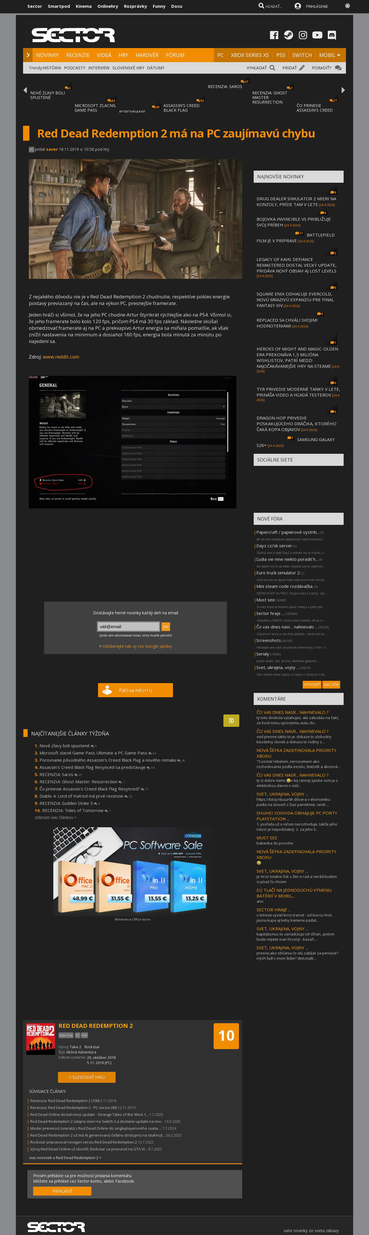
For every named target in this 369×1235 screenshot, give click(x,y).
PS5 (280, 55)
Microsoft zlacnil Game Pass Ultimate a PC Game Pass (97, 753)
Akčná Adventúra (81, 1052)
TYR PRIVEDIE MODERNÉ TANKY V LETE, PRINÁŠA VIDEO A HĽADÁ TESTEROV (298, 392)
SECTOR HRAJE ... (274, 909)
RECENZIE (78, 55)
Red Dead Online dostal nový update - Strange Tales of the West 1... (89, 1114)
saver (52, 149)
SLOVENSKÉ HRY (128, 67)
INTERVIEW (99, 67)
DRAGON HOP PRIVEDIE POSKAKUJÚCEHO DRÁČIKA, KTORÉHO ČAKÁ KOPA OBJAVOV (296, 423)
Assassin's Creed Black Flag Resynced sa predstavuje (97, 767)
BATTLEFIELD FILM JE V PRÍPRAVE (296, 237)
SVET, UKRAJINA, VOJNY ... (282, 794)
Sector (34, 6)
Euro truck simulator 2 (278, 572)
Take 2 (75, 1046)
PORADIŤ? (321, 67)
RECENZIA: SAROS (225, 86)
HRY (123, 55)
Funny (159, 6)
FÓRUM (175, 55)
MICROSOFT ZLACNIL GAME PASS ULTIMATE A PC (95, 110)
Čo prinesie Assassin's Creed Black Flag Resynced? (94, 789)
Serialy (262, 654)
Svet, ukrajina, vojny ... (277, 667)
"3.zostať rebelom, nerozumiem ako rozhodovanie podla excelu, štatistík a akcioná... (298, 764)
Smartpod (59, 6)
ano (260, 901)
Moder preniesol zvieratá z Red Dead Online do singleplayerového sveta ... (95, 1128)
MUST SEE (267, 838)
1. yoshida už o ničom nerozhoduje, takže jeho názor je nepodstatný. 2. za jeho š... (297, 827)
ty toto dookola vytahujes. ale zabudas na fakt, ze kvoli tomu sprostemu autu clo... (298, 720)
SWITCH (302, 55)
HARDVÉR (147, 55)
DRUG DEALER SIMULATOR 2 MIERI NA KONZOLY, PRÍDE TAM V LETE (296, 201)
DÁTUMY (155, 67)
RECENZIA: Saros (60, 774)
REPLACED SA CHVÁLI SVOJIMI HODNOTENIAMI (287, 323)
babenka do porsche (275, 843)
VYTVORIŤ (312, 684)
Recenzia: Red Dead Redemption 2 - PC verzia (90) (73, 1107)
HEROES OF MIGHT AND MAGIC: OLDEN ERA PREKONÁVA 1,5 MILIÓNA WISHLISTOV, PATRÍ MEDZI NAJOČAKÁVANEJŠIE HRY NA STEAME (297, 357)
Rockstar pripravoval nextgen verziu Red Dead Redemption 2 (83, 1142)
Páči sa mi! (135, 690)
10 (226, 1035)
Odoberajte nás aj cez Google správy (137, 646)
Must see (265, 600)
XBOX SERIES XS (250, 55)
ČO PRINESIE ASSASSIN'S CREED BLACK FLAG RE (315, 110)
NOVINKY (47, 55)
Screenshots (268, 640)
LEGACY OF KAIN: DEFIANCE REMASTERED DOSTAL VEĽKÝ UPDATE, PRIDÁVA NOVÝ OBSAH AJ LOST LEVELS (296, 265)
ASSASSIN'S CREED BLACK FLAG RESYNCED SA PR (181, 110)
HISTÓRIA (52, 67)
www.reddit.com (61, 357)
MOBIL (327, 55)
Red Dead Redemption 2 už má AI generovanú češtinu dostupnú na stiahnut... (97, 1135)
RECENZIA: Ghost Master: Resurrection (82, 781)
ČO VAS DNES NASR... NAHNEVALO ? (293, 712)
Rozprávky (135, 6)
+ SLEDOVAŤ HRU (87, 1077)
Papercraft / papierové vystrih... (287, 532)
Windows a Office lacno (132, 919)
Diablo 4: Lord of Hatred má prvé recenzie (85, 796)
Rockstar (92, 1046)
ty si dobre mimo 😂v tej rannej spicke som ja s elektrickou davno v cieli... (297, 783)
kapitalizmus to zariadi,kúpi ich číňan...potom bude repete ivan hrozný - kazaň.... (295, 936)
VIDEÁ (104, 55)
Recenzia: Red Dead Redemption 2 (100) (64, 1100)
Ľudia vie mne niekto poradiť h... (287, 559)
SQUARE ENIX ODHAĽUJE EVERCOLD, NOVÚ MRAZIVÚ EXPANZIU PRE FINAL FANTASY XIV (295, 299)
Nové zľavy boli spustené (68, 745)
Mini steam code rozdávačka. (284, 586)
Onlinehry (107, 6)
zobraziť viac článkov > (56, 817)
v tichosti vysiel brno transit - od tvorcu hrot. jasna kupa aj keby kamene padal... (294, 917)
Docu (176, 6)
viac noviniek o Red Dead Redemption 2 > (65, 1157)
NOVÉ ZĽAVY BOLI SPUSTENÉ (47, 95)
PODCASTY (74, 67)
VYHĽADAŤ (257, 67)
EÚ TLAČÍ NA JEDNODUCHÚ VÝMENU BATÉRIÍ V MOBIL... (294, 893)
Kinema (84, 6)
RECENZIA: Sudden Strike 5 (69, 803)
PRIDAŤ (290, 67)
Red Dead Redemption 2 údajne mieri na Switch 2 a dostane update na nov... (97, 1121)
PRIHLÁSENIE (317, 6)
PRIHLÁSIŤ (62, 1191)
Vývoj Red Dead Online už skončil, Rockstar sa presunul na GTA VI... (88, 1149)
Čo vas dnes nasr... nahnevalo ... (287, 627)
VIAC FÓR (331, 684)
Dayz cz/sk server (274, 545)
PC (220, 55)
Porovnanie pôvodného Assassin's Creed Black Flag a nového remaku (112, 760)
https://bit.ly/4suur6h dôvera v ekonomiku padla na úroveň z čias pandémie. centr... (293, 802)
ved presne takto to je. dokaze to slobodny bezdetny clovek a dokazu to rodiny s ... (294, 739)
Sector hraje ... (270, 613)
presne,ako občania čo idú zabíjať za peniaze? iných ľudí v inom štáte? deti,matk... (297, 955)
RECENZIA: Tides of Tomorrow (76, 810)
